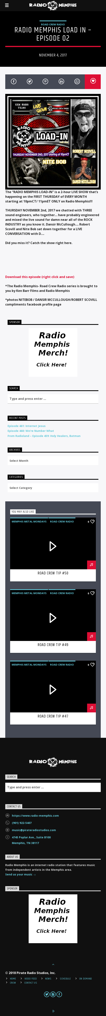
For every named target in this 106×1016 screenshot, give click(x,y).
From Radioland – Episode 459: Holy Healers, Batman (44, 436)
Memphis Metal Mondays (29, 521)
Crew (13, 983)
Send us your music (20, 875)
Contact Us (30, 983)
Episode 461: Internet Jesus (27, 426)
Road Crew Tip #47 (53, 716)
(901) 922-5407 (22, 823)
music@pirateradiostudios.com (34, 830)
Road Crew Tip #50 (53, 573)
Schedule (65, 979)
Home (13, 979)
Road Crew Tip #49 (53, 645)
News (48, 979)
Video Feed (31, 979)
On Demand (85, 979)
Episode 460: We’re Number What (31, 431)
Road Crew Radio (53, 24)
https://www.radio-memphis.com (35, 815)
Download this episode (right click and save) (39, 277)
